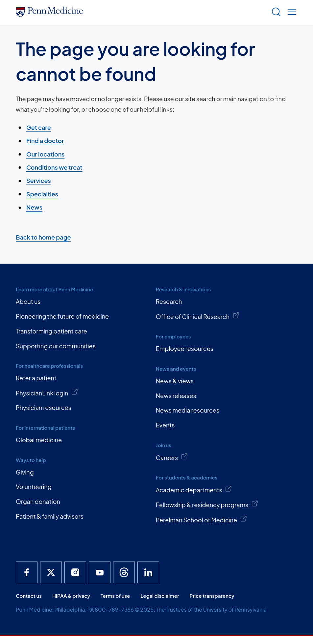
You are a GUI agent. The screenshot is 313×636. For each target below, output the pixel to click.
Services (38, 181)
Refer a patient (36, 378)
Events (165, 425)
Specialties (42, 194)
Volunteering (34, 486)
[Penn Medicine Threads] (123, 572)
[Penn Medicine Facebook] (26, 572)
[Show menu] (290, 13)
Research (169, 301)
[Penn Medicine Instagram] (75, 572)
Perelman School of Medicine (201, 519)
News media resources (187, 410)
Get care (38, 127)
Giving (25, 472)
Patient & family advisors (50, 516)
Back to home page (43, 237)
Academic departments (194, 489)
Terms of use (115, 596)
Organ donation (38, 501)
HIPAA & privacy (71, 596)
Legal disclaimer (159, 596)
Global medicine (39, 440)
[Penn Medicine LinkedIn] (148, 572)
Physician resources (43, 407)
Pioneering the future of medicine (62, 316)
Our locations (45, 154)
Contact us (29, 596)
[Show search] (274, 13)
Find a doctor (45, 140)
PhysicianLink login (47, 392)
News (34, 207)
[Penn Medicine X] (50, 572)
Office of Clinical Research (197, 316)
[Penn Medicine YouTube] (99, 572)
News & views (175, 381)
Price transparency (212, 596)
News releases (176, 395)
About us (28, 301)
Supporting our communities (56, 346)
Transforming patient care (51, 331)
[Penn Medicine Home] (49, 14)
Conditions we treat (54, 167)
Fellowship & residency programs (207, 504)
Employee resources (184, 348)
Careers (172, 457)
